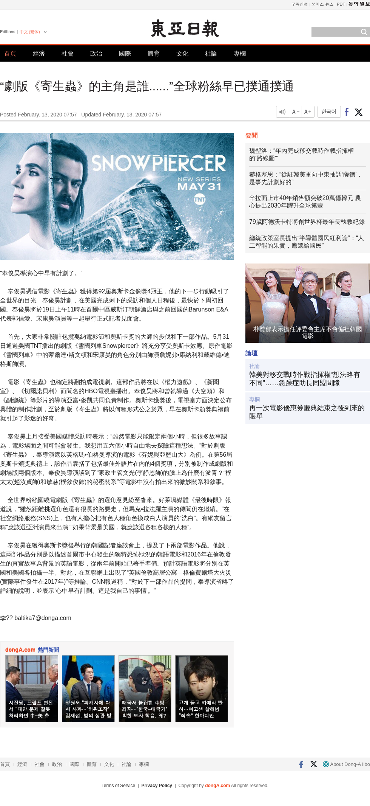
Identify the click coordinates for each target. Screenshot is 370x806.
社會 (68, 53)
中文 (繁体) (30, 31)
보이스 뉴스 (322, 4)
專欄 (240, 53)
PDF (341, 4)
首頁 (10, 53)
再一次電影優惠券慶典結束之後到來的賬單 (307, 412)
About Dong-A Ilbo (346, 764)
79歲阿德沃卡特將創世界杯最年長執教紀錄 (307, 222)
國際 (125, 53)
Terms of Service (118, 785)
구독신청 (299, 4)
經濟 (39, 53)
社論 (211, 53)
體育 (154, 53)
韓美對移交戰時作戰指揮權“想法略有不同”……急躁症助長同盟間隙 (304, 379)
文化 (182, 53)
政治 (96, 53)
